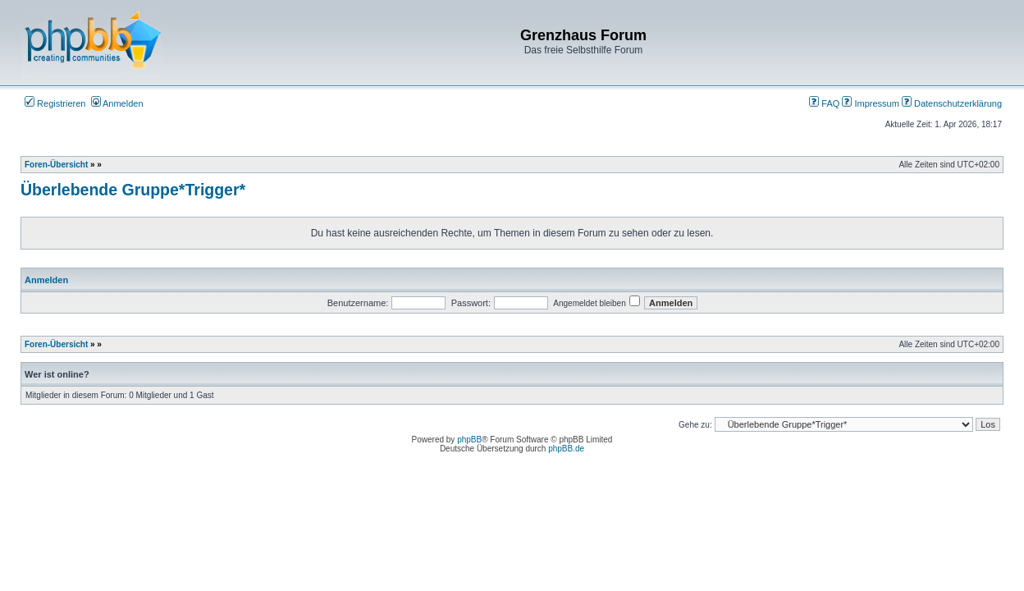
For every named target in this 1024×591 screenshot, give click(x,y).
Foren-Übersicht (56, 164)
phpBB (469, 439)
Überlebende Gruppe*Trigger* (133, 190)
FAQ (824, 103)
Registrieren (55, 103)
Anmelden (117, 103)
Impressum (870, 103)
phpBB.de (566, 448)
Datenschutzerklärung (952, 103)
